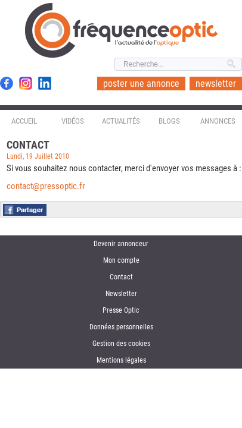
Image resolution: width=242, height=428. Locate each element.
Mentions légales (121, 360)
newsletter (216, 83)
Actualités (121, 121)
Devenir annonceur (121, 244)
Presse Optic (121, 310)
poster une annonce (141, 83)
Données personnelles (121, 327)
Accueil (24, 121)
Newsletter (121, 293)
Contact (121, 277)
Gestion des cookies (121, 343)
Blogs (169, 121)
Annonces (217, 121)
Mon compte (121, 260)
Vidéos (72, 121)
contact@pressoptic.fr (46, 186)
